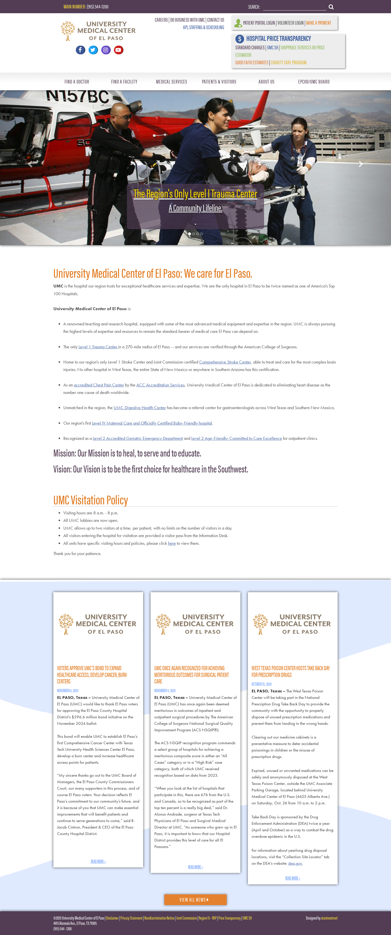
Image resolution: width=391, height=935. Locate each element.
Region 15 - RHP (208, 918)
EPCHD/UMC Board (314, 81)
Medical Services (171, 81)
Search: (254, 6)
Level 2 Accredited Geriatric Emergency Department (138, 438)
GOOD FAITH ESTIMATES (251, 62)
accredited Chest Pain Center (99, 385)
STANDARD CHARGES (250, 47)
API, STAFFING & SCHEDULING (203, 27)
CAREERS (161, 19)
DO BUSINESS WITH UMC (187, 19)
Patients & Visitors (219, 81)
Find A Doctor (77, 81)
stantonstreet (329, 918)
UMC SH (272, 47)
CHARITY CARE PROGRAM (288, 62)
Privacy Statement (131, 918)
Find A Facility (124, 81)
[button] (29, 162)
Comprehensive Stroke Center (225, 362)
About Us (267, 81)
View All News (194, 899)
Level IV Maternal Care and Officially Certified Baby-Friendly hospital (152, 423)
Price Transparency (229, 918)
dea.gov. (295, 863)
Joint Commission (186, 918)
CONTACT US (215, 19)
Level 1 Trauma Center (98, 347)
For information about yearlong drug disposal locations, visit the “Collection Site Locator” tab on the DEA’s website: (290, 856)
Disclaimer (112, 918)
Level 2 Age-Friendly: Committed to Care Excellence (236, 438)
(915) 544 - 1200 (62, 928)
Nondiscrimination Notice (159, 918)
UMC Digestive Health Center (140, 407)
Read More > (98, 861)
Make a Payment (318, 22)
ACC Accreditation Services (160, 385)
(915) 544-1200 (97, 6)
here (172, 543)
